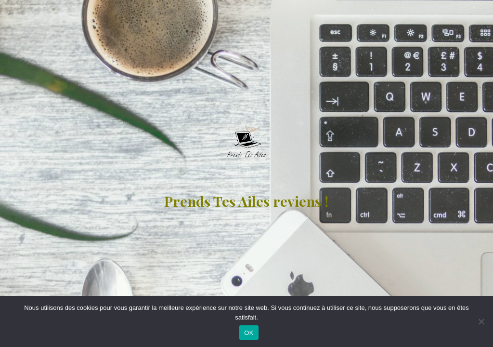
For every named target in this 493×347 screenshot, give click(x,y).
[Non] (481, 321)
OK (248, 332)
